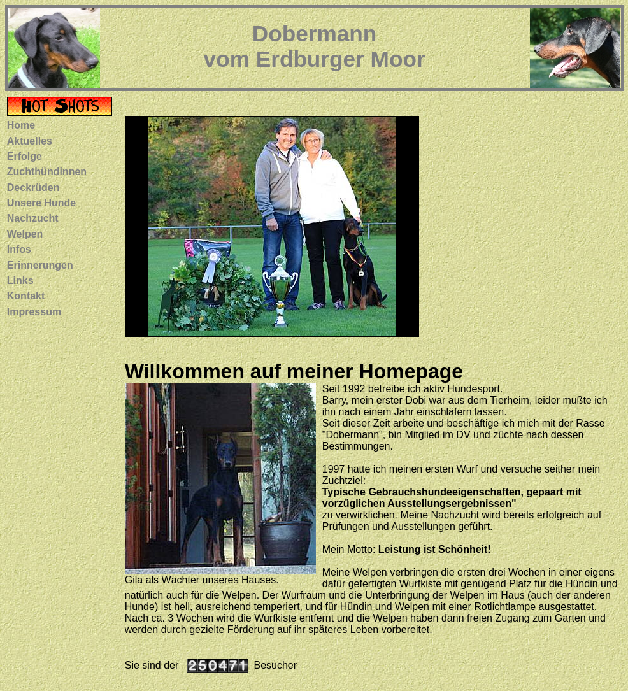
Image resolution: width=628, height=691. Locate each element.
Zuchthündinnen (47, 171)
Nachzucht (33, 218)
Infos (19, 249)
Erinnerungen (40, 265)
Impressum (34, 311)
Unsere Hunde (41, 202)
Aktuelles (29, 141)
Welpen (25, 234)
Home (21, 125)
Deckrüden (33, 187)
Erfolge (24, 156)
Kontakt (26, 295)
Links (20, 280)
